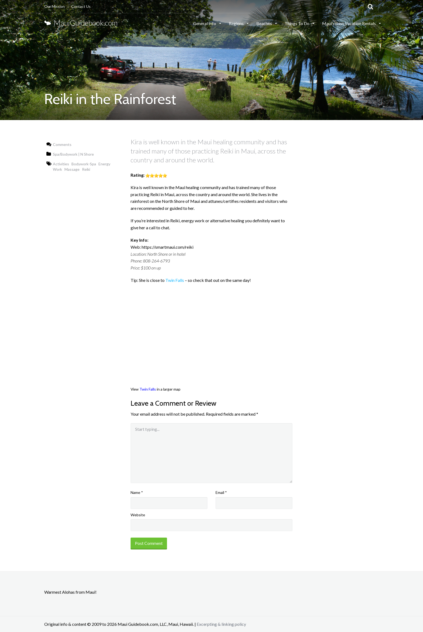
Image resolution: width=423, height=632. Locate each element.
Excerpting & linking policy (221, 624)
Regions (236, 23)
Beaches (264, 23)
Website (138, 515)
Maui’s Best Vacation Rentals (349, 23)
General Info (205, 23)
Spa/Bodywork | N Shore (73, 154)
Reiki (86, 169)
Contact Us (81, 6)
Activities (61, 164)
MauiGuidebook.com (81, 22)
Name (137, 492)
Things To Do (297, 23)
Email (221, 492)
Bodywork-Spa (83, 164)
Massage (72, 169)
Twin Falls (174, 280)
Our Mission (54, 6)
